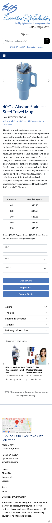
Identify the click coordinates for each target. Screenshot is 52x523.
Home (5, 469)
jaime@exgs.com (35, 47)
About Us (6, 473)
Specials (5, 480)
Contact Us (7, 477)
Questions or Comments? (14, 496)
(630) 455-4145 (17, 47)
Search (5, 487)
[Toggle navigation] (4, 56)
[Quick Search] (23, 41)
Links (4, 490)
